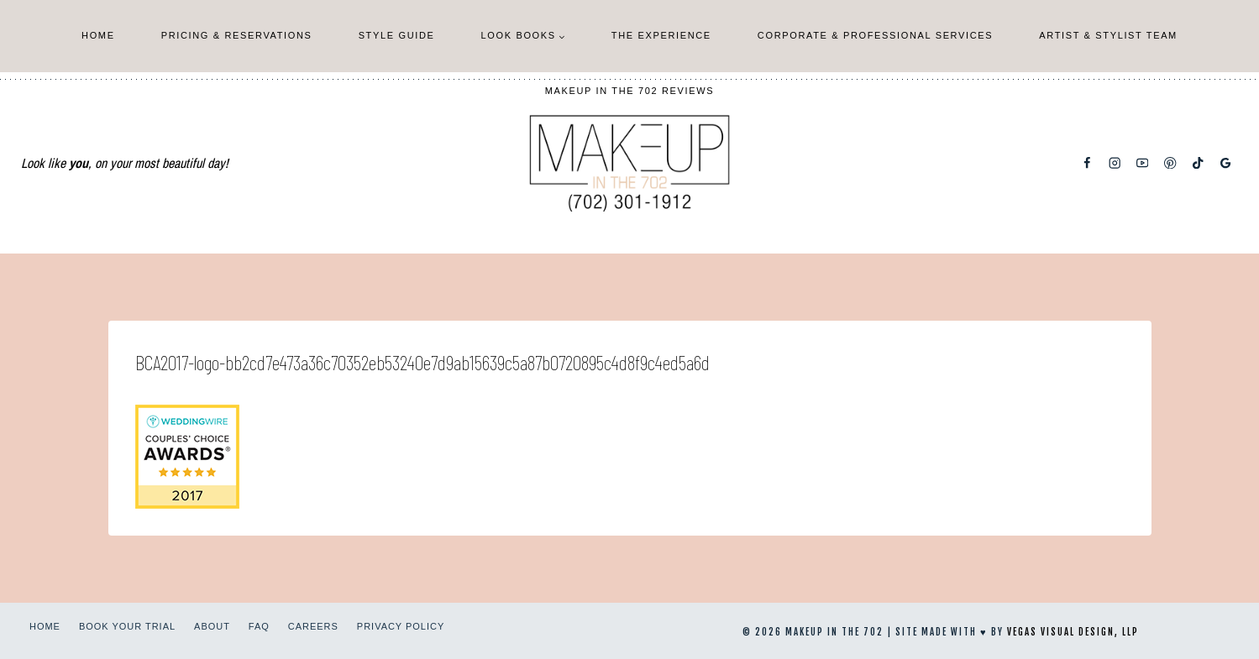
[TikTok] (1198, 163)
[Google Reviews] (1226, 163)
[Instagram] (1115, 163)
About (212, 626)
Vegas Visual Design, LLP (1073, 632)
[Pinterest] (1170, 163)
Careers (313, 626)
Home (98, 35)
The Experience (661, 35)
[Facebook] (1087, 163)
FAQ (259, 626)
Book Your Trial (127, 626)
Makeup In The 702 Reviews (630, 91)
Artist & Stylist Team (1108, 35)
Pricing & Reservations (236, 35)
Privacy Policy (400, 626)
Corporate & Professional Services (875, 35)
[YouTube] (1142, 163)
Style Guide (397, 35)
